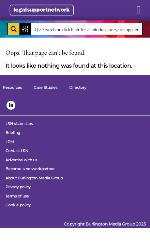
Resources (12, 87)
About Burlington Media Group (34, 178)
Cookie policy (18, 205)
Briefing (12, 132)
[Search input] (87, 29)
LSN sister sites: (19, 123)
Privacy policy (18, 186)
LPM (9, 141)
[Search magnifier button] (13, 29)
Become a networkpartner (30, 168)
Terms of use (17, 196)
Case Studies (45, 87)
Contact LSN (16, 150)
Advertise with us (21, 160)
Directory (77, 87)
